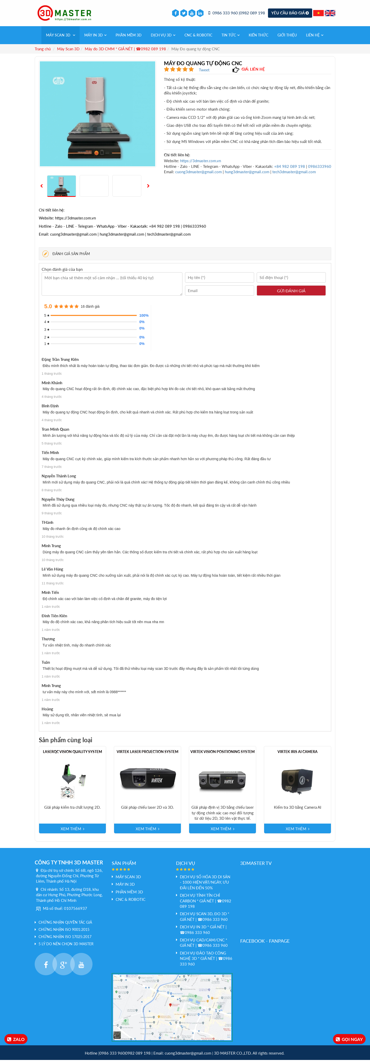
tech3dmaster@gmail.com (294, 173)
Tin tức (230, 37)
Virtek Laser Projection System (147, 753)
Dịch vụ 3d (163, 37)
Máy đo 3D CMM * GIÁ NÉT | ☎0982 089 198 (125, 51)
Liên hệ (314, 37)
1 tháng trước (52, 376)
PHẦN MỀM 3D (129, 37)
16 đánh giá (90, 308)
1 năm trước (51, 609)
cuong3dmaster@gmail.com (198, 173)
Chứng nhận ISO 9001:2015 (64, 931)
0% (141, 324)
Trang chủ (43, 51)
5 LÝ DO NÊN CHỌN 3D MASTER (66, 946)
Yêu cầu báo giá (290, 14)
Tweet (204, 72)
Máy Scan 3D (60, 37)
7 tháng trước (52, 469)
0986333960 (319, 168)
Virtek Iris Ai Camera (298, 753)
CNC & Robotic (198, 37)
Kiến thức (258, 37)
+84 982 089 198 (290, 168)
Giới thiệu (287, 37)
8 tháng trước (52, 492)
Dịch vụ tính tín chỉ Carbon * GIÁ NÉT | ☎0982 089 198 (205, 903)
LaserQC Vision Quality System (72, 753)
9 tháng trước (52, 515)
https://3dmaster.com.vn (200, 162)
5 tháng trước (52, 445)
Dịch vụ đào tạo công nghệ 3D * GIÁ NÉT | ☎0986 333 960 (206, 960)
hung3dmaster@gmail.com (247, 173)
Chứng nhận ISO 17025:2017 (65, 939)
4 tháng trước (52, 399)
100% (142, 318)
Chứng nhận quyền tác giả (65, 924)
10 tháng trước (53, 539)
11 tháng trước (53, 585)
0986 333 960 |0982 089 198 (236, 14)
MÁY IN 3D (95, 37)
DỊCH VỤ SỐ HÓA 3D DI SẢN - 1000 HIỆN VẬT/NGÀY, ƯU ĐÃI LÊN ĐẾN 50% (205, 884)
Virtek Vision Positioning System (222, 753)
